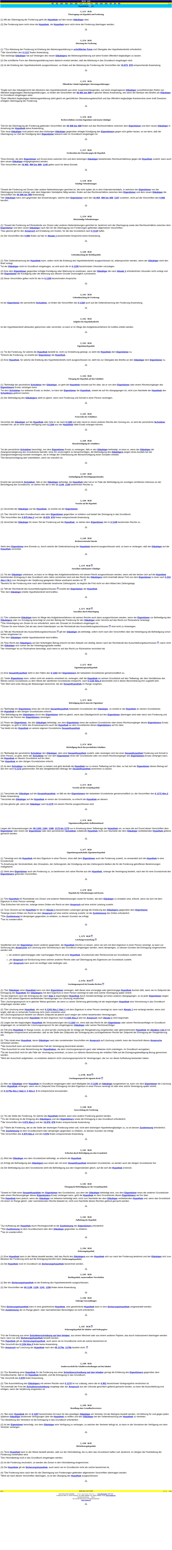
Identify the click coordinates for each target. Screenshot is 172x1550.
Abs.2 (32, 1091)
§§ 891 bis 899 (84, 92)
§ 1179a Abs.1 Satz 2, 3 (16, 1091)
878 (131, 65)
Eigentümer (135, 126)
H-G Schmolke (102, 1494)
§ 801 (103, 1383)
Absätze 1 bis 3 (158, 1030)
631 (76, 3)
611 (71, 3)
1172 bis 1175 (62, 828)
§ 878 (22, 1378)
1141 (42, 1287)
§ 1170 (49, 804)
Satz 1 (52, 996)
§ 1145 (113, 522)
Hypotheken (49, 1049)
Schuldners (7, 393)
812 (101, 3)
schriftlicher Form (83, 49)
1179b (68, 1347)
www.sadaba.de (86, 1500)
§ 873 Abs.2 (29, 1122)
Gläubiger (78, 19)
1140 (45, 164)
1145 (67, 484)
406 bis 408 (107, 198)
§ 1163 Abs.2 (71, 1018)
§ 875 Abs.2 (28, 517)
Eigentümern (69, 673)
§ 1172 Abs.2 (161, 793)
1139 (35, 1287)
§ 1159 (47, 278)
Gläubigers (61, 55)
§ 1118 (94, 231)
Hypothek (53, 19)
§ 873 (125, 65)
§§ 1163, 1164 (40, 828)
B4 (115, 3)
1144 (61, 484)
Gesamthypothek (18, 673)
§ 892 (25, 164)
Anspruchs (21, 947)
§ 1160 (81, 302)
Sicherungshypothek (53, 1264)
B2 (57, 3)
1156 (48, 1287)
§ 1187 (35, 1414)
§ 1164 (50, 424)
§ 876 (47, 517)
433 (61, 3)
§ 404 (97, 198)
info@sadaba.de (111, 1495)
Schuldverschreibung (38, 1386)
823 (106, 3)
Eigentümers (108, 131)
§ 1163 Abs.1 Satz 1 (55, 1009)
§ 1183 (68, 422)
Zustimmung (99, 913)
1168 (51, 828)
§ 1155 (75, 266)
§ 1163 (54, 673)
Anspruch (30, 231)
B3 (111, 3)
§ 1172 (18, 768)
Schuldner (41, 302)
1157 (116, 198)
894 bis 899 (36, 164)
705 (96, 3)
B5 (119, 3)
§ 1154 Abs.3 (26, 1344)
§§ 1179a (59, 1347)
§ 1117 (26, 52)
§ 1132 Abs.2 (94, 681)
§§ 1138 (28, 1287)
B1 (53, 3)
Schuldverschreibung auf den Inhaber (50, 1335)
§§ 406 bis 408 (74, 126)
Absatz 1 (52, 236)
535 (66, 3)
